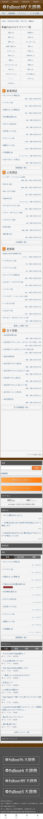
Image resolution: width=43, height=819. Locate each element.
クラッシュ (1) (8, 138)
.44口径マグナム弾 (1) (11, 377)
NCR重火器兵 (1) (9, 116)
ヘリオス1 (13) (8, 303)
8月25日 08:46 (36, 617)
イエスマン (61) (8, 219)
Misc (30, 69)
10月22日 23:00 (36, 580)
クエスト (11, 51)
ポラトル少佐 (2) (9, 124)
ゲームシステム (11, 65)
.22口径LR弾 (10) (9, 335)
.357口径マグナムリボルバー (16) (15, 370)
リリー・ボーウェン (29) (12, 212)
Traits (30, 51)
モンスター (30, 42)
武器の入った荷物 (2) (11, 109)
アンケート (22, 13)
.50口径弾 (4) (7, 399)
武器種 (30, 32)
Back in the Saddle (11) (11, 253)
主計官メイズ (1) (9, 131)
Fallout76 (5, 2)
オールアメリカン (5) (11, 205)
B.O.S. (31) (7, 184)
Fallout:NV (25, 2)
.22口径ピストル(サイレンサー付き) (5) (17, 349)
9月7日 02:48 (35, 587)
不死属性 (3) (7, 152)
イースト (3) (7, 102)
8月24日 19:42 (34, 632)
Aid (11, 69)
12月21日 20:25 (36, 572)
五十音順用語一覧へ (21, 407)
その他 (11, 83)
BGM (30, 60)
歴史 (30, 46)
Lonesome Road (8, 587)
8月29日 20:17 (36, 595)
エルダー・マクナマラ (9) (12, 282)
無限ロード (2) (8, 145)
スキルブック (11, 74)
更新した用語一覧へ (21, 326)
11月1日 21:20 (36, 602)
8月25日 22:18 (36, 610)
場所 (11, 42)
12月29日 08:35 (36, 565)
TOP (3, 13)
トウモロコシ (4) (9, 260)
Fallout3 (36, 2)
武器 (11, 32)
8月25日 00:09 (36, 625)
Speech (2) (7, 198)
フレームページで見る (21, 488)
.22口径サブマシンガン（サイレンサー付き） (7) (21, 342)
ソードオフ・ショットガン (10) (14, 296)
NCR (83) (6, 227)
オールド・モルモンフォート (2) (15, 317)
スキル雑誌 (30, 74)
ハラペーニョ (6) (9, 267)
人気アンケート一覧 (21, 732)
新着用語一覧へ (21, 168)
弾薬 (30, 65)
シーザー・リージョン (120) (13, 177)
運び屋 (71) (7, 234)
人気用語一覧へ (21, 242)
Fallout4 (15, 2)
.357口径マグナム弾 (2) (11, 363)
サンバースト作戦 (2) (11, 95)
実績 (11, 60)
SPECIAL (30, 55)
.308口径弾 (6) (8, 356)
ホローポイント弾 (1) (11, 159)
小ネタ (30, 78)
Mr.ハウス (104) (8, 191)
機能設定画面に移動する (21, 480)
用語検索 (11, 13)
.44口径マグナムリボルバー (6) (14, 385)
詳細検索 (4, 473)
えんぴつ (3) (7, 310)
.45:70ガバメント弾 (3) (11, 392)
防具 (11, 37)
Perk (11, 55)
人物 (30, 37)
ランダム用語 (34, 13)
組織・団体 (11, 46)
